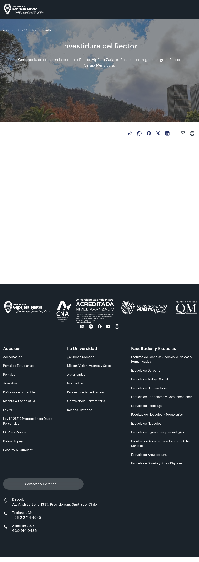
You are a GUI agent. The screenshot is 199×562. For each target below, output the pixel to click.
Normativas (75, 383)
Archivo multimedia (38, 30)
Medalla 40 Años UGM (19, 401)
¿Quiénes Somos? (80, 357)
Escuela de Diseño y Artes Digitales (157, 463)
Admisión (10, 383)
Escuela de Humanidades (149, 388)
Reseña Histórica (79, 410)
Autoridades (76, 375)
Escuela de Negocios (146, 423)
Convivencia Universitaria (86, 401)
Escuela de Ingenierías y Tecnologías (157, 432)
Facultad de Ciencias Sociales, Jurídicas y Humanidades (161, 359)
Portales (9, 375)
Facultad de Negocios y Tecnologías (157, 414)
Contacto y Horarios (43, 484)
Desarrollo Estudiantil (18, 450)
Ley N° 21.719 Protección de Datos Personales (27, 421)
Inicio (19, 30)
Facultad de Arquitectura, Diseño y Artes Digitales (161, 443)
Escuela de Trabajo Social (149, 379)
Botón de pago (13, 441)
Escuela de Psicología (146, 406)
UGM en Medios (14, 432)
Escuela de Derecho (145, 370)
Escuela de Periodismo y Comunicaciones (162, 397)
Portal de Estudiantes (18, 366)
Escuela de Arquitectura (149, 455)
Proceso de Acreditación (85, 392)
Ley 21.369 (10, 410)
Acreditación (12, 357)
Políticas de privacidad (19, 392)
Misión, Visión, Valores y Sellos (89, 366)
